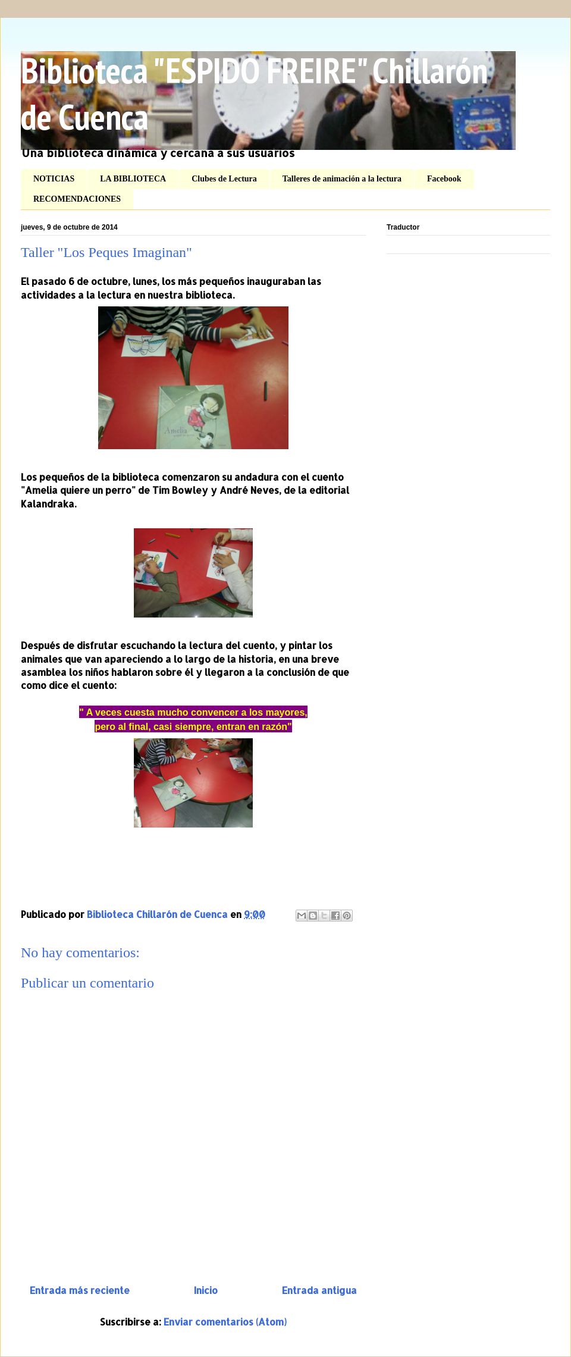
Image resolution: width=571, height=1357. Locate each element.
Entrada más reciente (80, 1290)
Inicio (206, 1290)
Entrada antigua (319, 1290)
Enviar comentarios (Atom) (225, 1321)
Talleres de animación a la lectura (342, 178)
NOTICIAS (53, 178)
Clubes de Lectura (224, 178)
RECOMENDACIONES (77, 199)
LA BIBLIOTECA (133, 178)
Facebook (444, 178)
